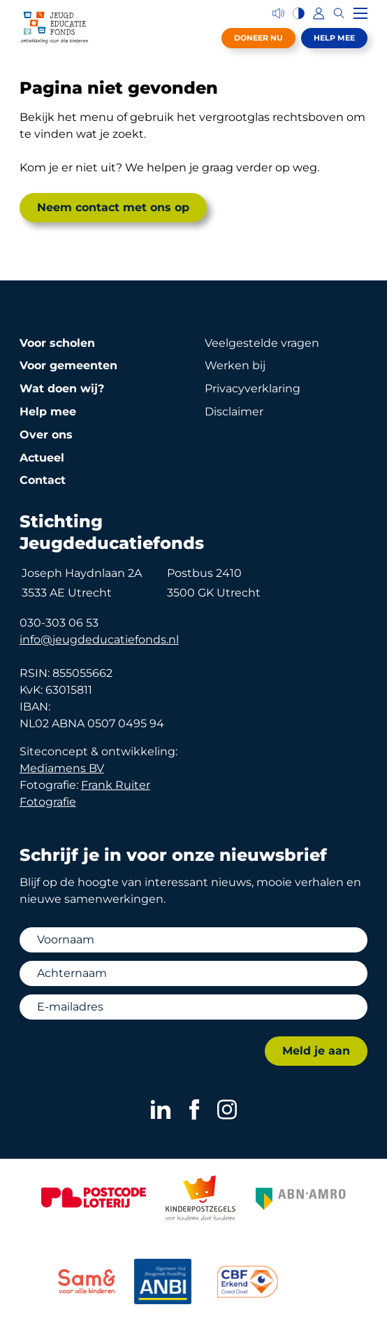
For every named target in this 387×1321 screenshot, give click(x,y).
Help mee (334, 38)
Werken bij (235, 365)
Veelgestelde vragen (262, 343)
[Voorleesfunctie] (278, 13)
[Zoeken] (339, 13)
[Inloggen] (319, 13)
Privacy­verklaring (252, 388)
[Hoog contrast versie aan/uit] (299, 13)
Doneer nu (258, 38)
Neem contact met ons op (113, 207)
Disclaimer (234, 411)
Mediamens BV (62, 768)
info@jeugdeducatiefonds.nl (99, 639)
